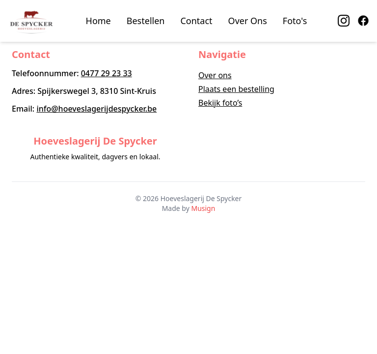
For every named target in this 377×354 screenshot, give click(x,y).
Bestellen (146, 21)
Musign (203, 208)
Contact (196, 21)
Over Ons (247, 21)
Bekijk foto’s (220, 102)
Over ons (215, 75)
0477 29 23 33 (106, 73)
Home (98, 21)
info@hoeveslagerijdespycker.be (96, 108)
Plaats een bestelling (236, 89)
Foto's (295, 21)
